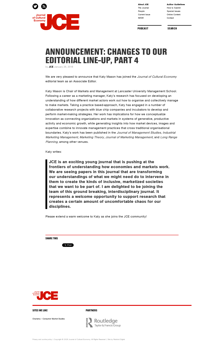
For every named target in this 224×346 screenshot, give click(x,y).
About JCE (143, 4)
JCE (51, 66)
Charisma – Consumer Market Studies (48, 319)
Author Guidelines (176, 4)
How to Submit (174, 8)
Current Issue (144, 14)
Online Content (173, 14)
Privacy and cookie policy (42, 339)
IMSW (141, 18)
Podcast (143, 28)
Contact (170, 18)
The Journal (143, 8)
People (141, 11)
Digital (122, 339)
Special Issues (173, 11)
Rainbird (116, 339)
